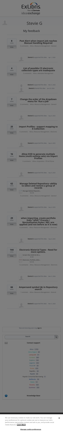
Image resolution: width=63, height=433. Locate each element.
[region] (31, 423)
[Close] (59, 418)
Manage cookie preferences (30, 429)
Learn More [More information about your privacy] (21, 425)
